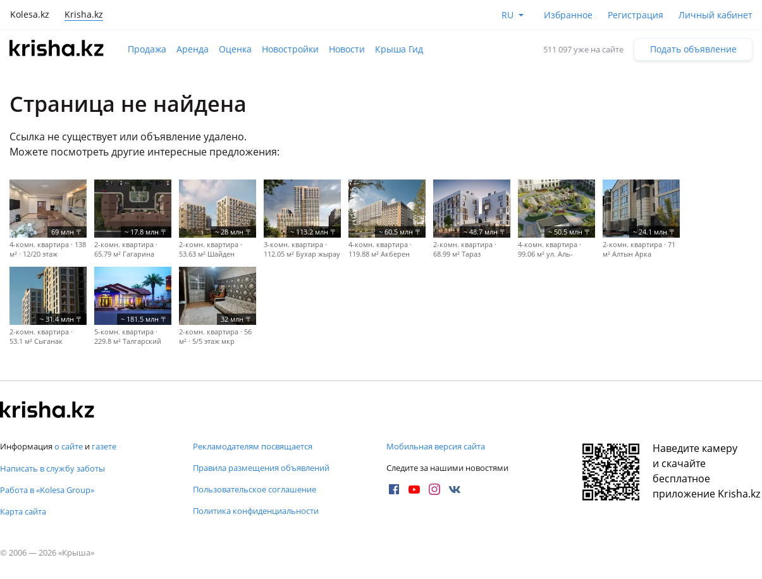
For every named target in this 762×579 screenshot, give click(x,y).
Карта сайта (23, 511)
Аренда (192, 49)
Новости (347, 49)
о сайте (68, 446)
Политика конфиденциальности (256, 510)
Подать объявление (693, 49)
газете (104, 446)
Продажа (147, 49)
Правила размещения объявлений (261, 467)
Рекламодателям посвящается (252, 446)
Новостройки (290, 49)
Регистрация (635, 15)
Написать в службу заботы (52, 468)
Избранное (568, 15)
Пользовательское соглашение (254, 489)
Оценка (235, 49)
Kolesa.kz (29, 14)
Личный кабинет (716, 15)
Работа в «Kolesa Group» (47, 490)
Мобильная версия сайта (435, 446)
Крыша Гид (399, 49)
